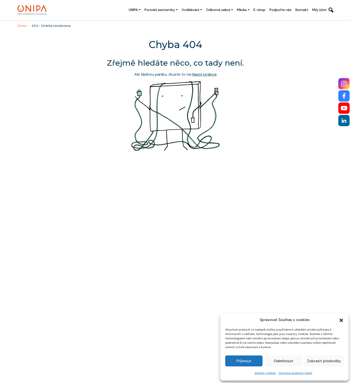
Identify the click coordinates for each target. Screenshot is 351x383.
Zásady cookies (265, 373)
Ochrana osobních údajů (295, 373)
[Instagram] (344, 84)
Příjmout (243, 361)
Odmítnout (283, 361)
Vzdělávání (190, 10)
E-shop (259, 10)
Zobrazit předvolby (324, 361)
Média (242, 10)
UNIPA (133, 10)
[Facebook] (344, 96)
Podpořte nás (280, 10)
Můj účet (319, 10)
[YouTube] (344, 108)
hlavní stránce (204, 74)
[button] (341, 319)
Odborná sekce (218, 10)
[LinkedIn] (344, 120)
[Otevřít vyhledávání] (331, 10)
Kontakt (301, 10)
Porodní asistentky (160, 10)
